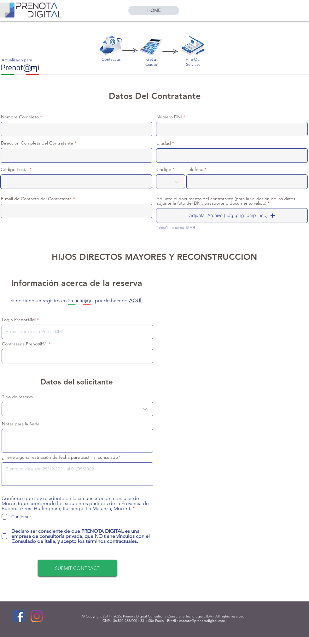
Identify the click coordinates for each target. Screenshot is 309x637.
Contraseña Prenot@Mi (24, 344)
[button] (232, 215)
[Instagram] (37, 616)
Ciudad (163, 143)
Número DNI (169, 117)
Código (163, 169)
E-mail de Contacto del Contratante (36, 198)
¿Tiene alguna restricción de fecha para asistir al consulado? (61, 457)
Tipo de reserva (17, 397)
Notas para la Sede (21, 424)
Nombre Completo (20, 117)
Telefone (195, 169)
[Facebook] (19, 616)
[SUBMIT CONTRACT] (77, 568)
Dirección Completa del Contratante (37, 143)
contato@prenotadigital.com (202, 620)
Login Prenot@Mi (19, 319)
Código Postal (14, 169)
